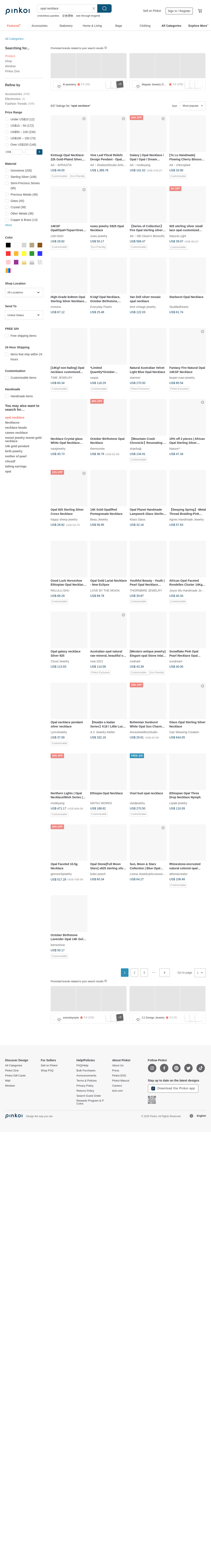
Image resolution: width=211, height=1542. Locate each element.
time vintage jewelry (143, 307)
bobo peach (98, 874)
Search (104, 8)
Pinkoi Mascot (120, 1080)
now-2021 (96, 661)
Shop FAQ (47, 1070)
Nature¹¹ (174, 448)
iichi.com (117, 1090)
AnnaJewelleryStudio (143, 732)
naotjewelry (58, 448)
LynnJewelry (59, 732)
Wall (7, 1080)
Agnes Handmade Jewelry (186, 519)
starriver (135, 377)
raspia (94, 377)
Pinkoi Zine (12, 71)
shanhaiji (135, 448)
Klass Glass (137, 519)
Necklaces (12, 422)
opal (8, 471)
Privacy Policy (84, 1085)
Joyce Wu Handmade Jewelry (188, 590)
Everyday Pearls (101, 307)
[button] (39, 152)
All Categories (14, 38)
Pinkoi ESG (119, 1075)
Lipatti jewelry (178, 803)
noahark (135, 661)
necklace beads (16, 427)
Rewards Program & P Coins (90, 1102)
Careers (117, 1085)
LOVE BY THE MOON (105, 590)
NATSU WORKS (101, 803)
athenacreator (178, 874)
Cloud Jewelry (60, 661)
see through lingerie (88, 15)
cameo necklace (16, 432)
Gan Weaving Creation (184, 732)
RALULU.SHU (60, 590)
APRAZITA (64, 164)
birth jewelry (13, 451)
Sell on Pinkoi (152, 10)
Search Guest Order (88, 1095)
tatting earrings (16, 466)
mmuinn (56, 307)
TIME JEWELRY (61, 377)
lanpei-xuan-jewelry (182, 377)
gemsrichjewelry (61, 874)
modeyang (143, 164)
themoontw (97, 448)
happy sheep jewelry (64, 519)
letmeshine (58, 944)
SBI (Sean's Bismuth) (151, 236)
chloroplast (183, 164)
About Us (117, 1065)
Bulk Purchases (85, 1070)
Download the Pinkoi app (173, 1088)
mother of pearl (16, 456)
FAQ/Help (82, 1065)
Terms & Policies (86, 1080)
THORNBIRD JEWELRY (146, 590)
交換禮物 (67, 15)
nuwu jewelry (98, 236)
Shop (8, 61)
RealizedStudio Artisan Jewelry (117, 164)
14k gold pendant (17, 446)
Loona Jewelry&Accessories (148, 874)
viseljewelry (137, 803)
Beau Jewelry (99, 519)
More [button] (8, 225)
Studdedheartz (179, 307)
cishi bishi (57, 236)
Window (10, 66)
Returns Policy (85, 1090)
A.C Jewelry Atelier (102, 732)
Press (115, 1070)
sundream (176, 661)
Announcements (86, 1075)
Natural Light (177, 236)
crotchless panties (48, 15)
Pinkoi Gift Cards (15, 1075)
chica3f (10, 461)
